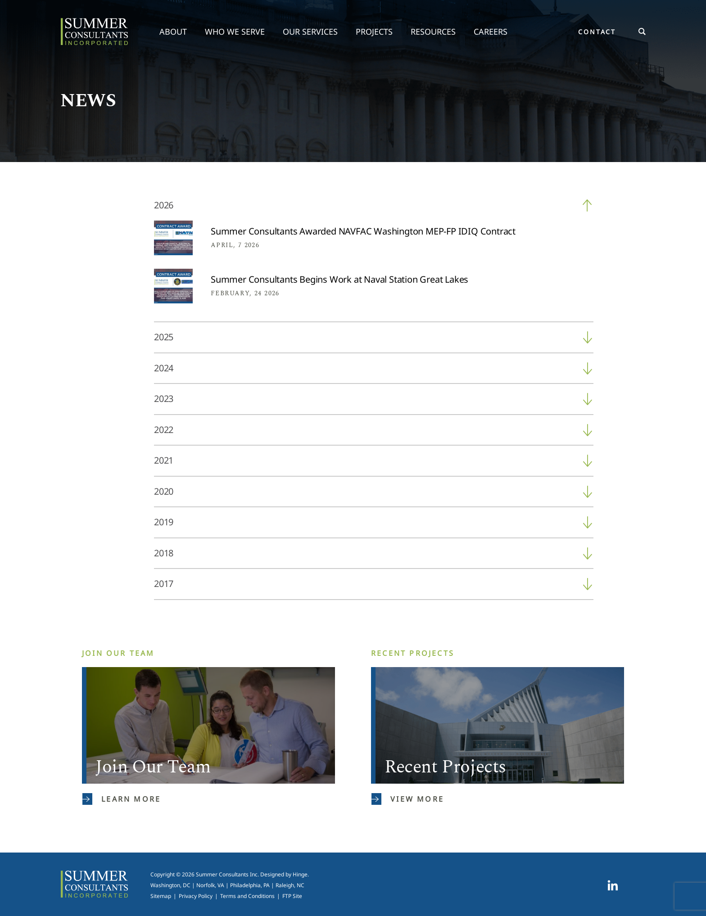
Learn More (121, 799)
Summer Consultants (94, 31)
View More (407, 799)
